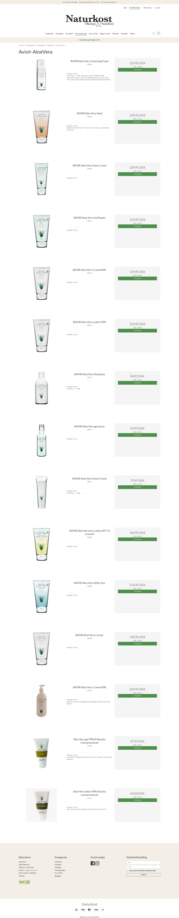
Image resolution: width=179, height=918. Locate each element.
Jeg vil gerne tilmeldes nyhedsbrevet (142, 870)
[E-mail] (143, 867)
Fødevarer (58, 862)
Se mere (58, 876)
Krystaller (58, 865)
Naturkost (89, 904)
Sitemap (22, 876)
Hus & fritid (58, 873)
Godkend (143, 874)
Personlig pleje (60, 870)
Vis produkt (137, 69)
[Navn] (143, 862)
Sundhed (58, 867)
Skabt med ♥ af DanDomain (89, 917)
